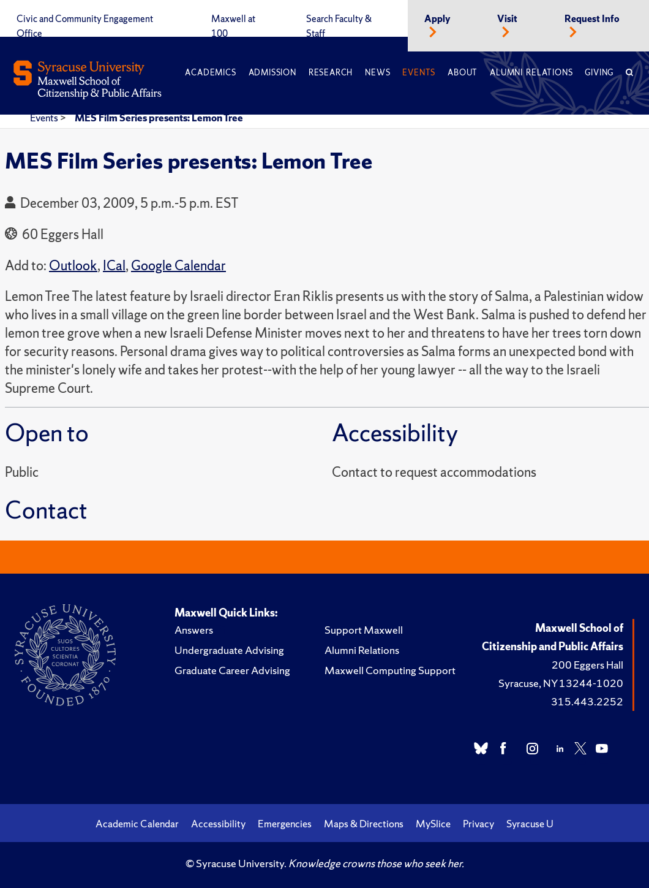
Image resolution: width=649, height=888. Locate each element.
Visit (507, 19)
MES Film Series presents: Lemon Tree (159, 117)
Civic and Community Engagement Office (85, 26)
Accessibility (218, 823)
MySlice (433, 823)
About (463, 72)
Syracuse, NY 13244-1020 (560, 683)
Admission (272, 72)
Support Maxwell (363, 630)
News (377, 72)
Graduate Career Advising (232, 670)
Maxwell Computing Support (390, 670)
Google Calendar (178, 266)
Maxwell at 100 (233, 26)
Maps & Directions (363, 823)
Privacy (478, 823)
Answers (193, 630)
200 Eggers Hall (587, 665)
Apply (437, 19)
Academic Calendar (137, 823)
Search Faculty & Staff (339, 26)
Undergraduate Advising (229, 650)
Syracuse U (529, 823)
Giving (599, 72)
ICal (114, 266)
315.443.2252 (587, 701)
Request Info (592, 19)
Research (331, 72)
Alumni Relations (531, 72)
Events (418, 72)
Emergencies (285, 823)
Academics (210, 72)
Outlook (73, 266)
